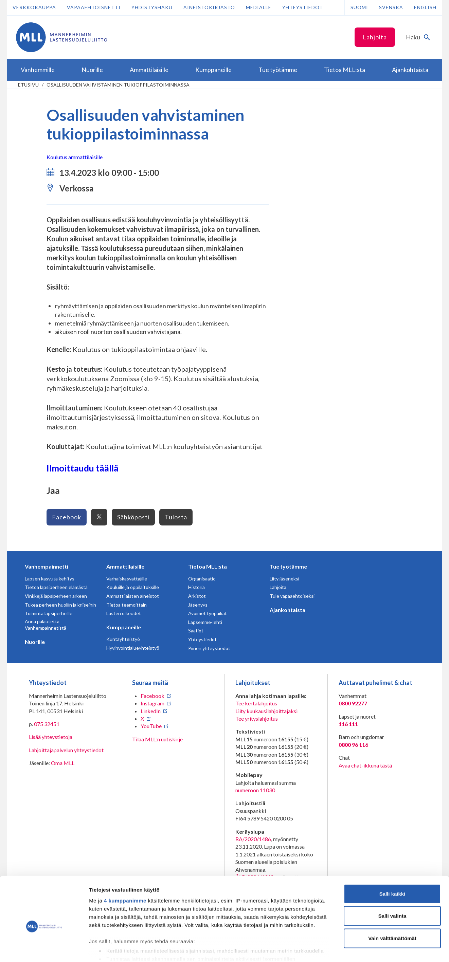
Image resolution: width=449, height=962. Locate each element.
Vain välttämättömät (392, 903)
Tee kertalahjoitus (256, 703)
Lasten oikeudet (123, 613)
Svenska (391, 7)
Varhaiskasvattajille (126, 578)
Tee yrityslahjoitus (256, 718)
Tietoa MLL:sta (207, 566)
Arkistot (197, 596)
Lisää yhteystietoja (50, 737)
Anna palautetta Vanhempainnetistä (45, 624)
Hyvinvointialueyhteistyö (132, 648)
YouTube (151, 726)
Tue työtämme (288, 566)
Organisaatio (202, 578)
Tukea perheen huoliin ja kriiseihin (60, 605)
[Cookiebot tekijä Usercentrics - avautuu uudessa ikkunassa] (44, 949)
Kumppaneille (123, 627)
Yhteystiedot (302, 7)
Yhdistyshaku (152, 7)
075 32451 (46, 724)
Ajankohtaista (287, 610)
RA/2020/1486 (253, 839)
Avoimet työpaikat (207, 613)
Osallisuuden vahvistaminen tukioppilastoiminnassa (118, 85)
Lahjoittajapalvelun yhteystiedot (66, 750)
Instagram (152, 703)
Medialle (258, 7)
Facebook (66, 517)
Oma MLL (62, 763)
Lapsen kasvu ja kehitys (49, 578)
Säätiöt (195, 630)
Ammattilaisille (125, 566)
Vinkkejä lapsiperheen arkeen (56, 596)
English (425, 7)
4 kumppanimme (125, 865)
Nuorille (35, 642)
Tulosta (176, 517)
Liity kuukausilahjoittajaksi (266, 711)
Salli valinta (392, 880)
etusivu (28, 85)
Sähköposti (133, 517)
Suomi (359, 7)
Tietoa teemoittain (126, 605)
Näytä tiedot (363, 948)
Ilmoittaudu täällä (83, 468)
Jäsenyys (198, 605)
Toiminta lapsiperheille (48, 613)
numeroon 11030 (255, 790)
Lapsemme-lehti (205, 622)
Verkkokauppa (34, 7)
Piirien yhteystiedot (209, 648)
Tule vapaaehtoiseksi (292, 596)
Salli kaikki (392, 858)
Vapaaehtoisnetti (94, 7)
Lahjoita (375, 37)
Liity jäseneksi (284, 578)
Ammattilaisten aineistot (132, 596)
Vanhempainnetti (46, 566)
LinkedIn (151, 711)
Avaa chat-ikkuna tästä (365, 765)
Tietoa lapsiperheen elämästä (56, 587)
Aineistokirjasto (209, 7)
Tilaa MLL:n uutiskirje (157, 739)
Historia (196, 587)
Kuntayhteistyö (123, 639)
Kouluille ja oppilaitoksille (132, 587)
